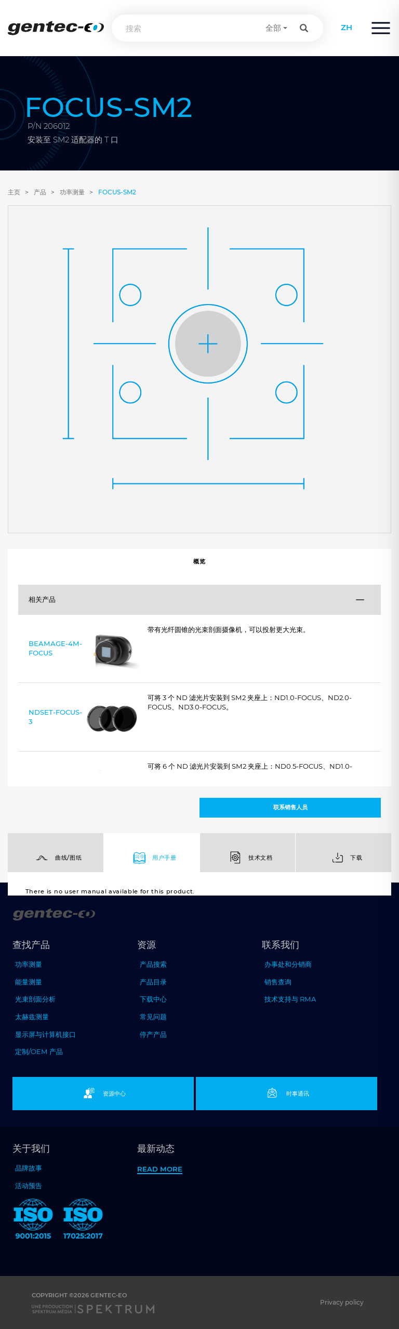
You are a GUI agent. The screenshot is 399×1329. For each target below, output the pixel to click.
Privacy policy (342, 1302)
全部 (273, 28)
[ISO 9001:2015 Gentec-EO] (33, 1221)
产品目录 (153, 982)
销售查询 (277, 982)
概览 (199, 561)
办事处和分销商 (288, 964)
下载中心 (153, 999)
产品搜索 (153, 964)
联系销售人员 (290, 807)
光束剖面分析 (35, 999)
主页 (14, 192)
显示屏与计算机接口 (45, 1034)
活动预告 (28, 1185)
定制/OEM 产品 (39, 1051)
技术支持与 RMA (290, 999)
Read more (159, 1169)
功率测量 (72, 192)
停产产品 (153, 1034)
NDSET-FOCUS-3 (84, 719)
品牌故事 (28, 1168)
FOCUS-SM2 (117, 192)
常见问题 (153, 1016)
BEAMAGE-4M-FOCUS (84, 650)
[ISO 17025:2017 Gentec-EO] (83, 1221)
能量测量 (28, 982)
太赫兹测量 (32, 1016)
